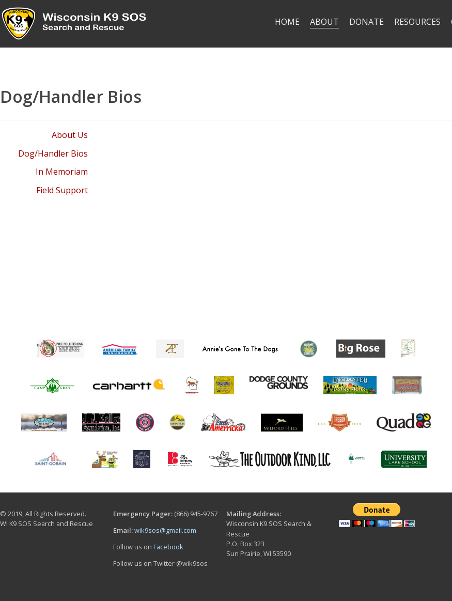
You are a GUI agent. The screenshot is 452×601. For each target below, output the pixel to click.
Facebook (168, 546)
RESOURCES (417, 21)
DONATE (366, 21)
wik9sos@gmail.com (165, 530)
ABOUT (324, 21)
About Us (70, 135)
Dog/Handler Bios (53, 153)
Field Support (62, 190)
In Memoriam (62, 171)
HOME (287, 21)
